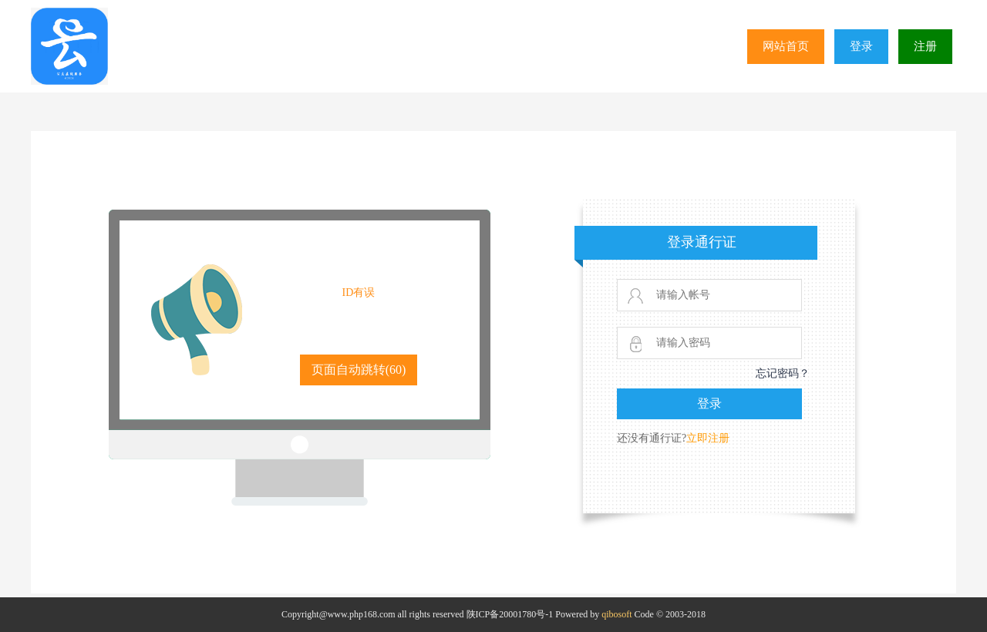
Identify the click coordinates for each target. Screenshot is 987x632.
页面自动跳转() (359, 369)
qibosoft (616, 614)
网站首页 (786, 46)
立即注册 (707, 438)
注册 (925, 46)
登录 (861, 46)
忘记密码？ (783, 373)
